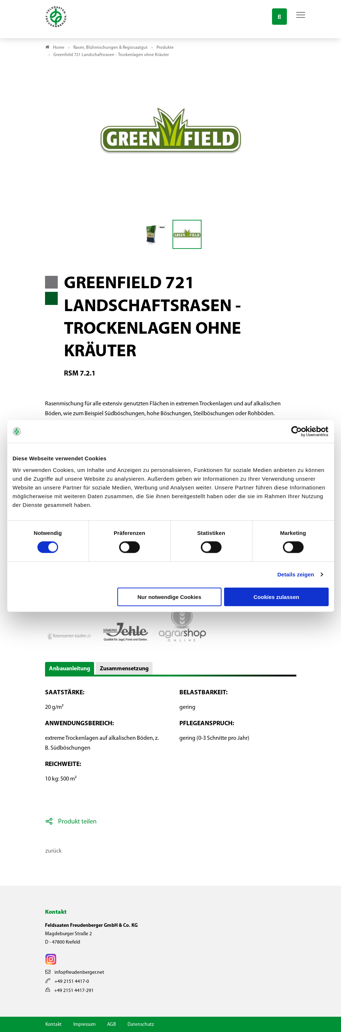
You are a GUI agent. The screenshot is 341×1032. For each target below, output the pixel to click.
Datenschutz (140, 1024)
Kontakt (53, 1024)
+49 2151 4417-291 (69, 990)
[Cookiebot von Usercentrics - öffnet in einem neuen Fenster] (297, 431)
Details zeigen (295, 574)
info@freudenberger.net (74, 972)
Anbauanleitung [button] (69, 669)
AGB (111, 1024)
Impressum (84, 1024)
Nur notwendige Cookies (169, 597)
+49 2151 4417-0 (67, 981)
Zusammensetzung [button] (124, 669)
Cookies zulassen (276, 597)
